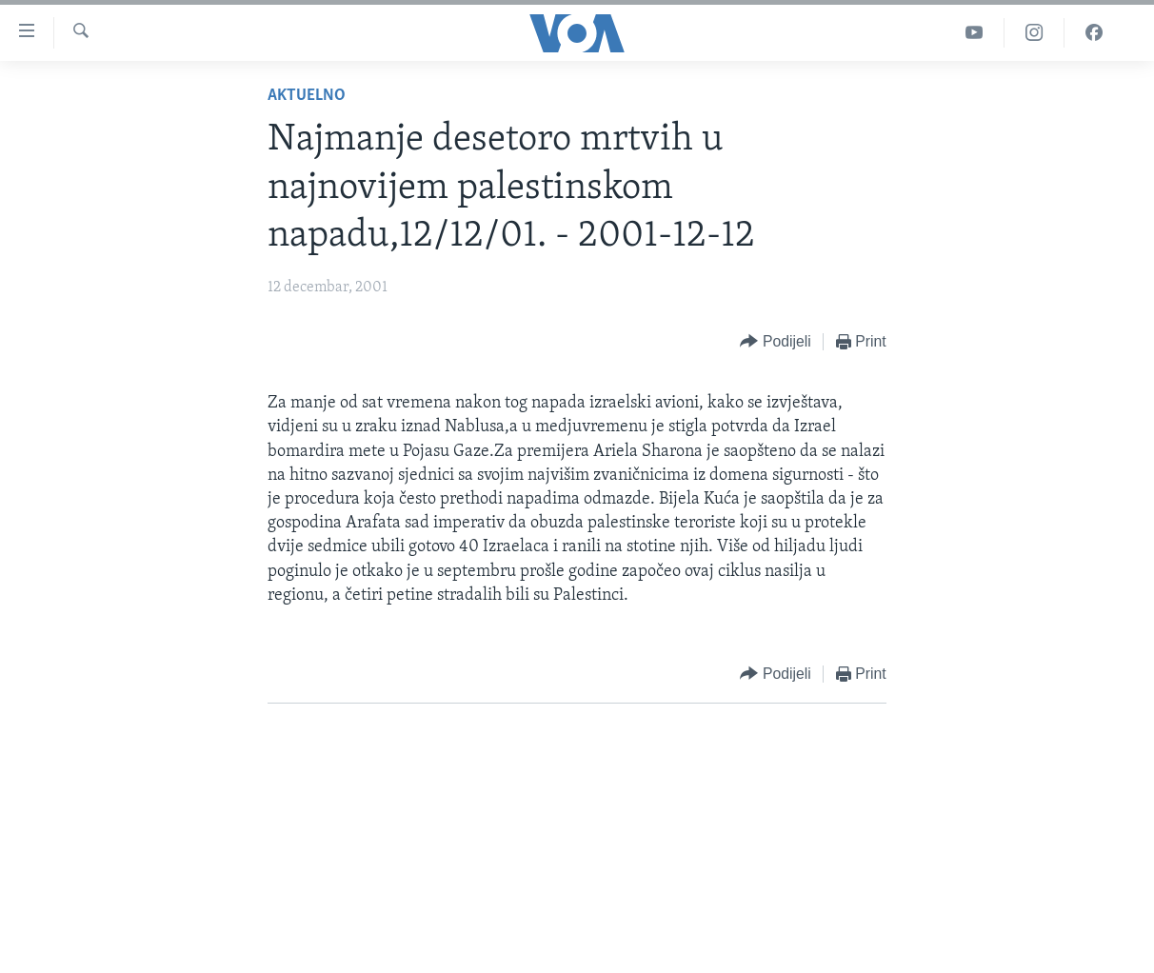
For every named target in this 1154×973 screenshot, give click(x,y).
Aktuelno (307, 96)
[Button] (775, 342)
